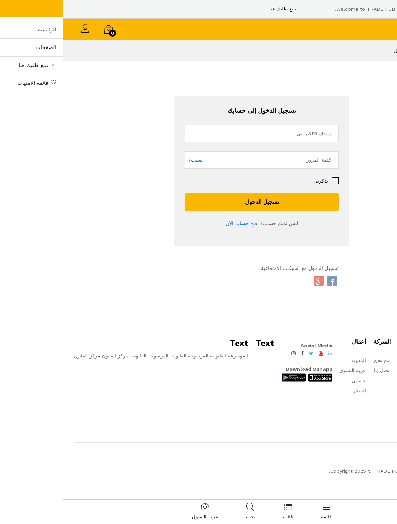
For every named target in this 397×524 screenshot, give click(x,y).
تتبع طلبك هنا (219, 9)
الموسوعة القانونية (165, 356)
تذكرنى (257, 181)
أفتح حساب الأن (179, 223)
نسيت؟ (132, 159)
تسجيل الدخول (199, 202)
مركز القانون (52, 356)
